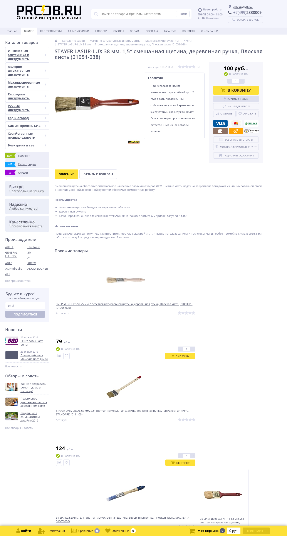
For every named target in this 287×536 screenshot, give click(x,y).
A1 (29, 258)
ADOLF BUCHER (37, 268)
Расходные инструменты (27, 96)
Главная (12, 31)
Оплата (134, 31)
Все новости (13, 366)
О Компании (209, 31)
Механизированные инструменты (27, 84)
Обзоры (118, 31)
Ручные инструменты (27, 108)
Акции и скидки (78, 31)
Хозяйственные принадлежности (27, 135)
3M (29, 252)
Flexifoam (33, 247)
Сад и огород (27, 118)
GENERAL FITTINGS (11, 254)
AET (7, 274)
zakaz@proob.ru (61, 515)
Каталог (28, 31)
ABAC (8, 263)
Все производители (18, 281)
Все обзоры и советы (19, 428)
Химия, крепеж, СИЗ (27, 126)
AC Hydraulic (13, 268)
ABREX (31, 263)
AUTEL (9, 247)
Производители (51, 31)
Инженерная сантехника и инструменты (27, 55)
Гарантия (170, 31)
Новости (101, 31)
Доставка (152, 31)
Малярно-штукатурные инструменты (27, 70)
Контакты (188, 31)
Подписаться (25, 314)
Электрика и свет (27, 145)
